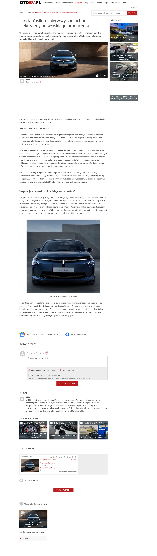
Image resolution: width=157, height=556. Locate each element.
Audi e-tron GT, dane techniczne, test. (63, 436)
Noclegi (126, 2)
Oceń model (72, 459)
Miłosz (28, 79)
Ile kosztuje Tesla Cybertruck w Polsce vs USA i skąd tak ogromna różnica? (123, 77)
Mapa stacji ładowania (112, 2)
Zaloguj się (133, 7)
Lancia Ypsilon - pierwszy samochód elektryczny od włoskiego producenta (33, 524)
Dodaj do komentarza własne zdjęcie (44, 370)
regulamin (41, 375)
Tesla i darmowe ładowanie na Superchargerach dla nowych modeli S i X (123, 57)
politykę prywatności (53, 375)
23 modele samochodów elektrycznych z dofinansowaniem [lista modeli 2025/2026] (123, 38)
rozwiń (88, 378)
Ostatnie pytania (31, 480)
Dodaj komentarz (67, 383)
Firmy (86, 2)
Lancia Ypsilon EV (27, 448)
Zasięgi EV (78, 2)
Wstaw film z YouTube (70, 370)
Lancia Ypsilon (27, 538)
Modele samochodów (64, 2)
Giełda (92, 2)
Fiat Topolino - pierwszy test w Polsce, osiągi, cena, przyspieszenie (123, 97)
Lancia (41, 532)
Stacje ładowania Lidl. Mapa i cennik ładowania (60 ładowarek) (93, 436)
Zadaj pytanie (63, 490)
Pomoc (99, 2)
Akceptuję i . (60, 376)
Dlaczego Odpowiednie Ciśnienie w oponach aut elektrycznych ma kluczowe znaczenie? (33, 435)
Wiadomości (49, 2)
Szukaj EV (132, 13)
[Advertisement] (43, 100)
